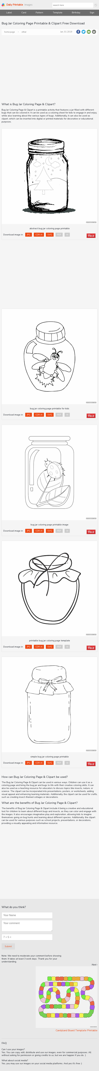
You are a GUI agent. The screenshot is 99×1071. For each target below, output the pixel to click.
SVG (49, 234)
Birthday (76, 12)
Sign (92, 12)
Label (9, 12)
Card (23, 12)
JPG (28, 234)
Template (57, 12)
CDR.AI (38, 234)
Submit (8, 946)
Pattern (39, 12)
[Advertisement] (30, 68)
